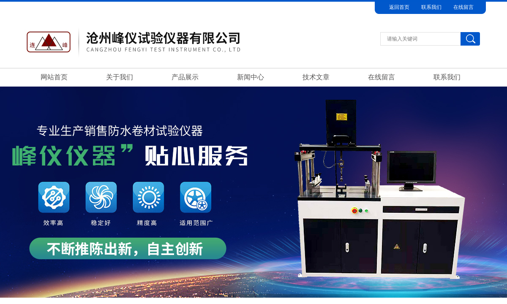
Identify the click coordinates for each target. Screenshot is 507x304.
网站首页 (54, 77)
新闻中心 (250, 77)
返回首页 (399, 7)
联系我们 (431, 7)
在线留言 (463, 7)
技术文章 (316, 77)
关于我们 (119, 77)
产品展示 (185, 77)
